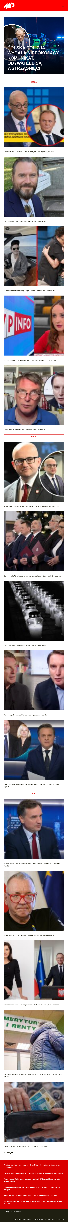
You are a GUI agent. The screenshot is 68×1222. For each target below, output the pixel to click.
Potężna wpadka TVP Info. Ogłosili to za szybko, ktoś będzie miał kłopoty (30, 360)
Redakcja (39, 1219)
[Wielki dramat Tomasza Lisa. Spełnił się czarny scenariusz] (34, 395)
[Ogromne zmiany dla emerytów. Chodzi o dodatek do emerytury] (34, 1112)
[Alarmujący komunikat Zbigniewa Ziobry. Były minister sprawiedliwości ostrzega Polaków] (34, 829)
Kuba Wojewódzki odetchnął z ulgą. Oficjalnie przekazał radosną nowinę (30, 291)
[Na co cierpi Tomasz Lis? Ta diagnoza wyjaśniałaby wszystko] (34, 680)
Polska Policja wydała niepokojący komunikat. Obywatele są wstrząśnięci (33, 58)
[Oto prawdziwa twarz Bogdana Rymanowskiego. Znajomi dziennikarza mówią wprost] (34, 750)
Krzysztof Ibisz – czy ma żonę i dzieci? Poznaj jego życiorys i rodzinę (30, 1195)
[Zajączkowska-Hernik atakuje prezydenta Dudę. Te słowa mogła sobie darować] (34, 970)
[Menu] (63, 6)
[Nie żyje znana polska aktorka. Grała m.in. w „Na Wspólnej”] (34, 611)
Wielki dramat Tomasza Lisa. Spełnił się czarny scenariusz (25, 430)
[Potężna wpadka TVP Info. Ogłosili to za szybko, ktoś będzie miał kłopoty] (34, 325)
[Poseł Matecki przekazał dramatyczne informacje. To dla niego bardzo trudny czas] (34, 472)
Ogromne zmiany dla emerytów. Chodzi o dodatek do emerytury (27, 1146)
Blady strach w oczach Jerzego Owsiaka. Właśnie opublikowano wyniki (29, 935)
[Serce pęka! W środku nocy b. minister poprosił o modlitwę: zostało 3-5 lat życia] (34, 541)
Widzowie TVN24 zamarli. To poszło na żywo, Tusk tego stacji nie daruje (30, 152)
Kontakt (60, 1219)
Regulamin (49, 1219)
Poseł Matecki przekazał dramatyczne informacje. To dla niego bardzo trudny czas (33, 506)
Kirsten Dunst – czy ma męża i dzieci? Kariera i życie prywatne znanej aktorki (33, 1173)
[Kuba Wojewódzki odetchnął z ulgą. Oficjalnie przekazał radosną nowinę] (34, 256)
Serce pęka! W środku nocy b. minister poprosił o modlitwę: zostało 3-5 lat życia (32, 576)
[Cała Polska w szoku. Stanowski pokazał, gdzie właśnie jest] (34, 186)
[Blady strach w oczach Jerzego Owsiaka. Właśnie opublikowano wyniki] (34, 901)
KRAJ (34, 794)
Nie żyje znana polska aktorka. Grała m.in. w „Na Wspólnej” (25, 645)
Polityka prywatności (23, 1219)
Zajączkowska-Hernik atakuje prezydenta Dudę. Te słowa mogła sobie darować (32, 1005)
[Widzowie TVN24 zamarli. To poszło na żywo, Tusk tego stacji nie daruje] (34, 117)
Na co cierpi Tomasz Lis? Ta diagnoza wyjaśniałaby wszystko (26, 715)
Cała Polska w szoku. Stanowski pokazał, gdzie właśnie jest (25, 221)
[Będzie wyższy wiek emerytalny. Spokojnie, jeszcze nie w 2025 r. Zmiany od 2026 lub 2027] (34, 1040)
